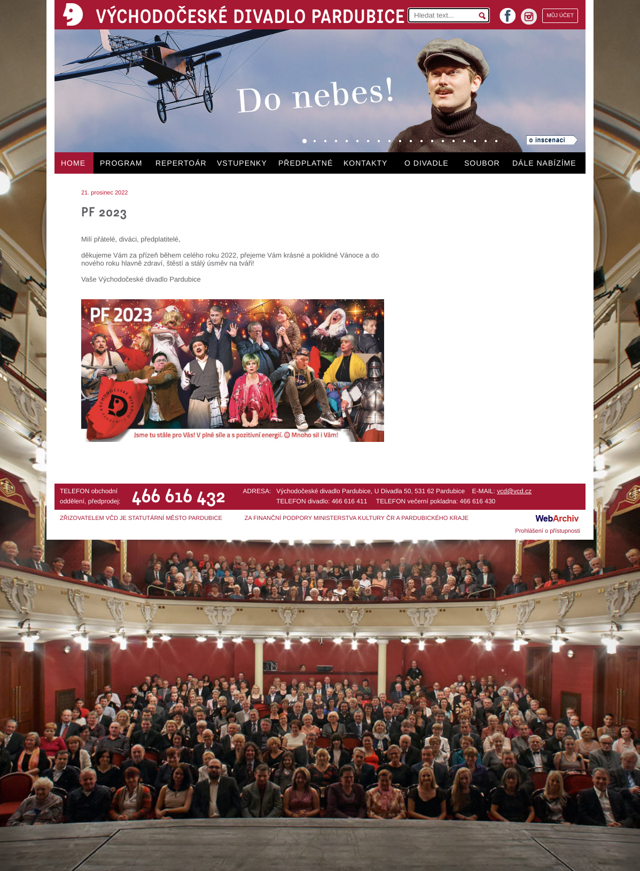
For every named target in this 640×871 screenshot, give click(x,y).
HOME (73, 163)
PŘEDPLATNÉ (305, 163)
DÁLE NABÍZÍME (544, 163)
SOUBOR (482, 163)
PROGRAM (121, 163)
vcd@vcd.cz (514, 491)
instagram (529, 17)
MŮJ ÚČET (560, 16)
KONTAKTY (365, 163)
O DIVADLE (426, 163)
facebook (507, 12)
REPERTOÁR (181, 163)
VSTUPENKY (242, 163)
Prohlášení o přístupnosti (547, 531)
